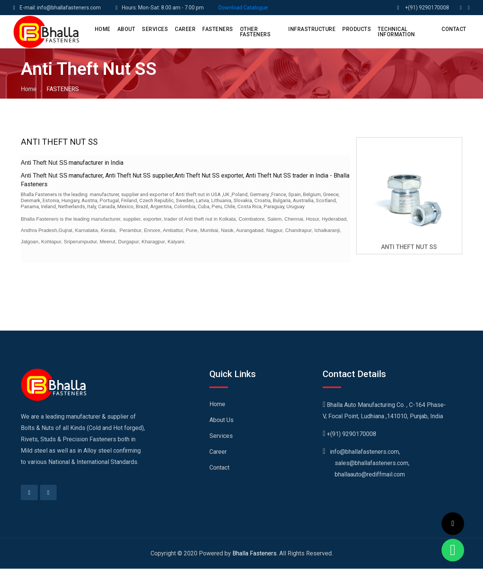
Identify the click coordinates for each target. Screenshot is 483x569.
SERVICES (155, 29)
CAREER (185, 29)
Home (29, 89)
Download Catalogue (243, 8)
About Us (221, 420)
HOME (103, 29)
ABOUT (126, 29)
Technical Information (396, 31)
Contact (219, 467)
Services (221, 435)
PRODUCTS (356, 29)
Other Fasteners (255, 31)
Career (218, 451)
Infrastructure (311, 29)
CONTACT (453, 29)
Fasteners (217, 29)
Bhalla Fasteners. (255, 553)
